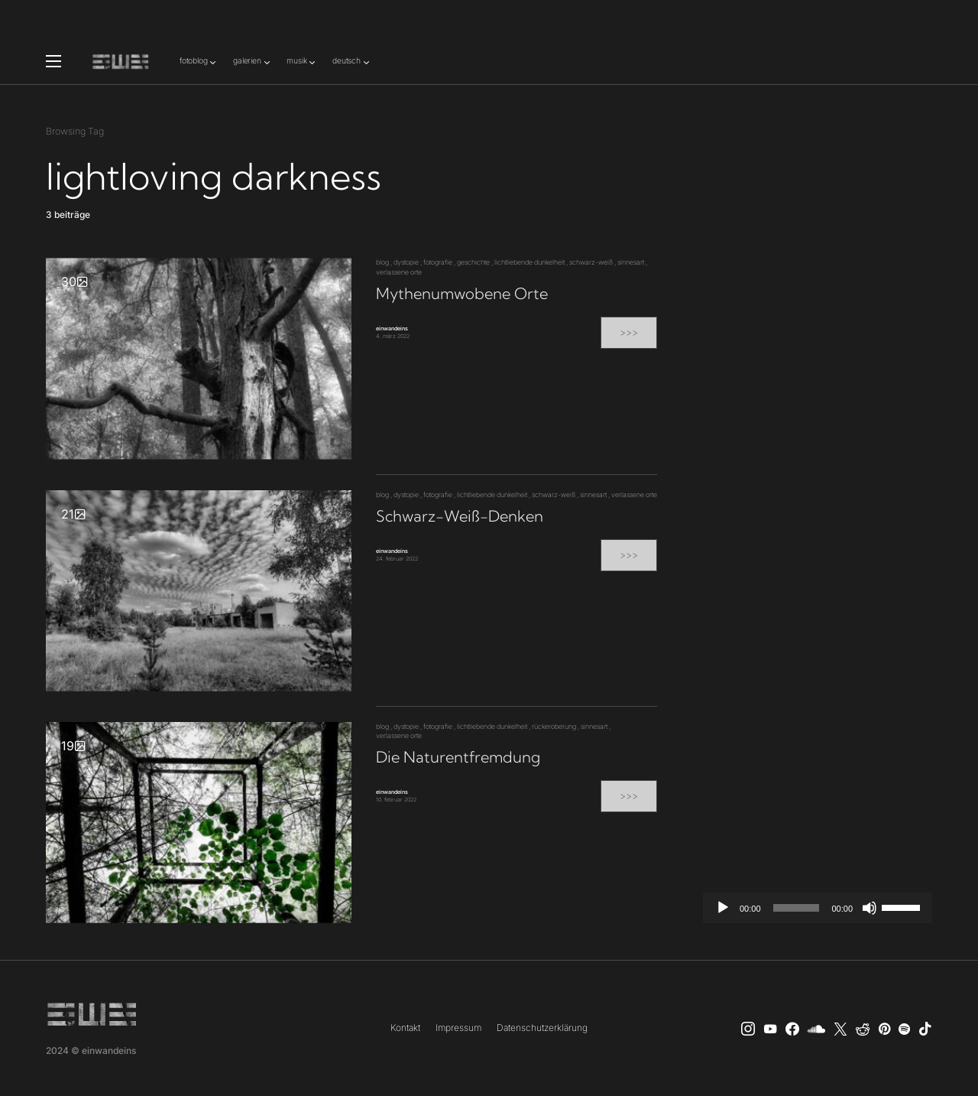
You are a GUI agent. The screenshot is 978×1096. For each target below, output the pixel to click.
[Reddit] (863, 1029)
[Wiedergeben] (722, 908)
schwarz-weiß (591, 262)
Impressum (458, 1027)
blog (382, 262)
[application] (817, 908)
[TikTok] (925, 1029)
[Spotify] (904, 1029)
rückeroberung (554, 726)
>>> (629, 332)
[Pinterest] (884, 1029)
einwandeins (392, 328)
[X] (840, 1029)
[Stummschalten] (869, 908)
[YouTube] (770, 1029)
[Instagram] (748, 1029)
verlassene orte (399, 272)
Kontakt (405, 1027)
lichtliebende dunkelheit (529, 262)
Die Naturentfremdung (458, 756)
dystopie (406, 262)
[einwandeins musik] (792, 1029)
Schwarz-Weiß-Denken (459, 515)
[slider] (796, 908)
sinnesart (630, 262)
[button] (53, 61)
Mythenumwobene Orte (462, 293)
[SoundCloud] (816, 1029)
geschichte (473, 262)
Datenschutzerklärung (542, 1027)
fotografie (437, 262)
